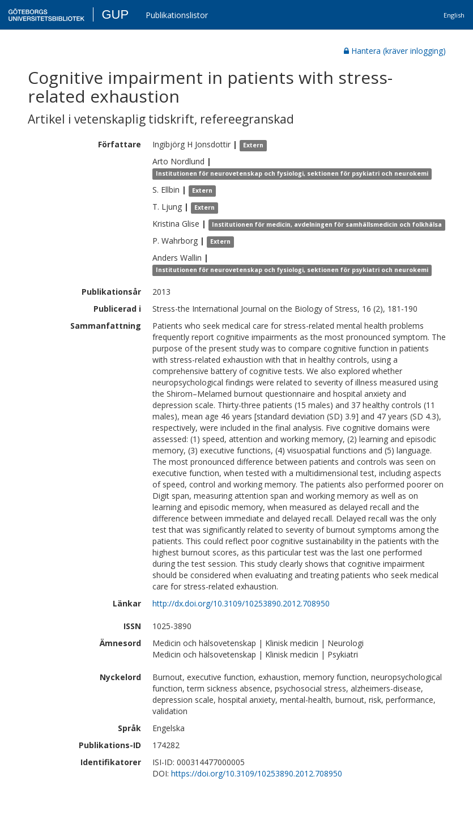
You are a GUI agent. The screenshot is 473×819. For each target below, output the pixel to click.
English (454, 15)
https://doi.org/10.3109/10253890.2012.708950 (256, 773)
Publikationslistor (177, 15)
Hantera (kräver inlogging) (395, 50)
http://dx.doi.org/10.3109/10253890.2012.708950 (241, 603)
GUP (115, 14)
